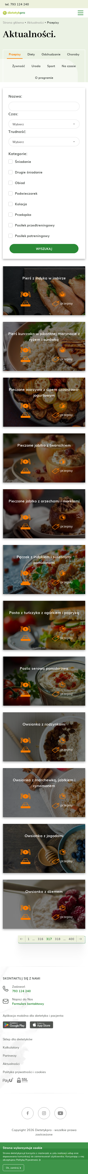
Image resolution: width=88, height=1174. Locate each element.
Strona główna (13, 22)
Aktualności (35, 22)
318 (57, 939)
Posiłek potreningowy (32, 235)
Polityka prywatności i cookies (24, 1072)
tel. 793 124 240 (17, 4)
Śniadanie (23, 161)
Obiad (20, 182)
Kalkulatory (11, 1047)
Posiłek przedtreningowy (35, 225)
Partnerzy (9, 1055)
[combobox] (44, 124)
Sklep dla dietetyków (17, 1039)
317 (49, 939)
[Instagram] (44, 1113)
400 (71, 939)
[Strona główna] (14, 13)
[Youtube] (60, 1113)
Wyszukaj (44, 248)
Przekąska (23, 214)
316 (40, 939)
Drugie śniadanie (29, 172)
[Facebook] (28, 1113)
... (33, 939)
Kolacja (21, 203)
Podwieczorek (26, 193)
